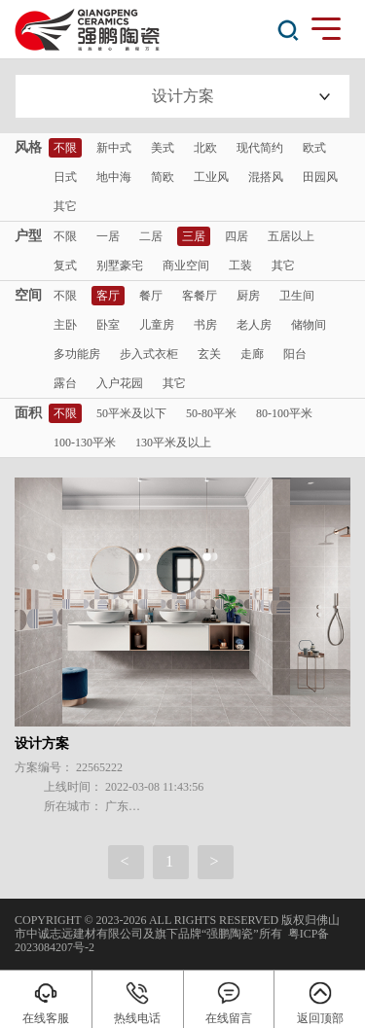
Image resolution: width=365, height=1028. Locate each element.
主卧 (65, 325)
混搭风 (265, 177)
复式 (65, 265)
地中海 (113, 177)
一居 (108, 236)
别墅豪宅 (119, 265)
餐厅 (151, 295)
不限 (65, 148)
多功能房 (77, 354)
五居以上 (291, 236)
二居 (151, 236)
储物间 (308, 325)
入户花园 (119, 383)
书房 (205, 325)
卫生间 (296, 295)
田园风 (320, 177)
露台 (65, 383)
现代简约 (260, 148)
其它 (65, 206)
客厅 (108, 295)
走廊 (252, 354)
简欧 (162, 177)
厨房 (248, 295)
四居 (236, 236)
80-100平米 (284, 413)
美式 (162, 148)
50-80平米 (211, 413)
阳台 (295, 354)
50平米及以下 (131, 413)
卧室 (108, 325)
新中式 (113, 148)
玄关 (209, 354)
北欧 (205, 148)
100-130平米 (85, 442)
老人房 (254, 325)
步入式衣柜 (149, 354)
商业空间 (186, 265)
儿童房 (156, 325)
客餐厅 (199, 295)
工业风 (211, 177)
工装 (240, 265)
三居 (193, 236)
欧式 (314, 148)
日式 (65, 177)
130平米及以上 (173, 442)
